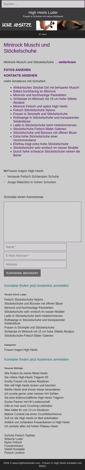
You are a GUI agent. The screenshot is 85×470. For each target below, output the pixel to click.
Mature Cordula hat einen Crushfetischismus (33, 414)
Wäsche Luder (13, 439)
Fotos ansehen (17, 70)
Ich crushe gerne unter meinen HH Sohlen (31, 393)
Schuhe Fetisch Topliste (19, 435)
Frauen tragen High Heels (25, 171)
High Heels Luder (43, 12)
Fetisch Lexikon (14, 452)
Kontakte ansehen (20, 75)
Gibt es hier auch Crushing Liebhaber (28, 405)
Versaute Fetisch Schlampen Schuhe (33, 176)
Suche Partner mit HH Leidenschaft (27, 401)
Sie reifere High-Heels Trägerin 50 (26, 377)
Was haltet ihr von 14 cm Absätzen (26, 410)
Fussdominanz (13, 445)
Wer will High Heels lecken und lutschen (30, 385)
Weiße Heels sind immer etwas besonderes (32, 389)
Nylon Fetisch (13, 442)
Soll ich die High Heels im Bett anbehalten (31, 418)
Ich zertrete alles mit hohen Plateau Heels (31, 426)
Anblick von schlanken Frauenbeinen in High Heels (37, 422)
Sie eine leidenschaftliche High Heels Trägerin (33, 397)
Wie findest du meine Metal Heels (26, 373)
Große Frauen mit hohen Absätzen (26, 381)
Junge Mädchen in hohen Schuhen (31, 182)
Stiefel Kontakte (14, 449)
